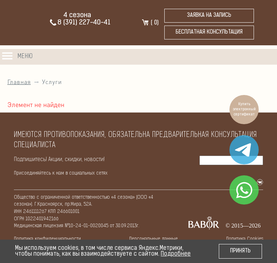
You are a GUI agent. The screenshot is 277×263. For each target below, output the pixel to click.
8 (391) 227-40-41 (80, 22)
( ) (149, 23)
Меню (25, 56)
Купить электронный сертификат (244, 109)
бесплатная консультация (209, 32)
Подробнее (176, 254)
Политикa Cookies (244, 239)
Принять (240, 251)
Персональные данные (153, 239)
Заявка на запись (209, 15)
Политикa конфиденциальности (47, 239)
